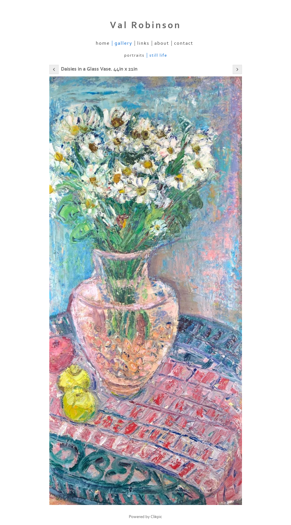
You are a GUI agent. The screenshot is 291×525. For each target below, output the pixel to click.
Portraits (134, 55)
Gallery (123, 43)
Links (143, 43)
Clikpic (156, 516)
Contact (183, 43)
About (161, 43)
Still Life (158, 55)
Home (103, 43)
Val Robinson (145, 25)
